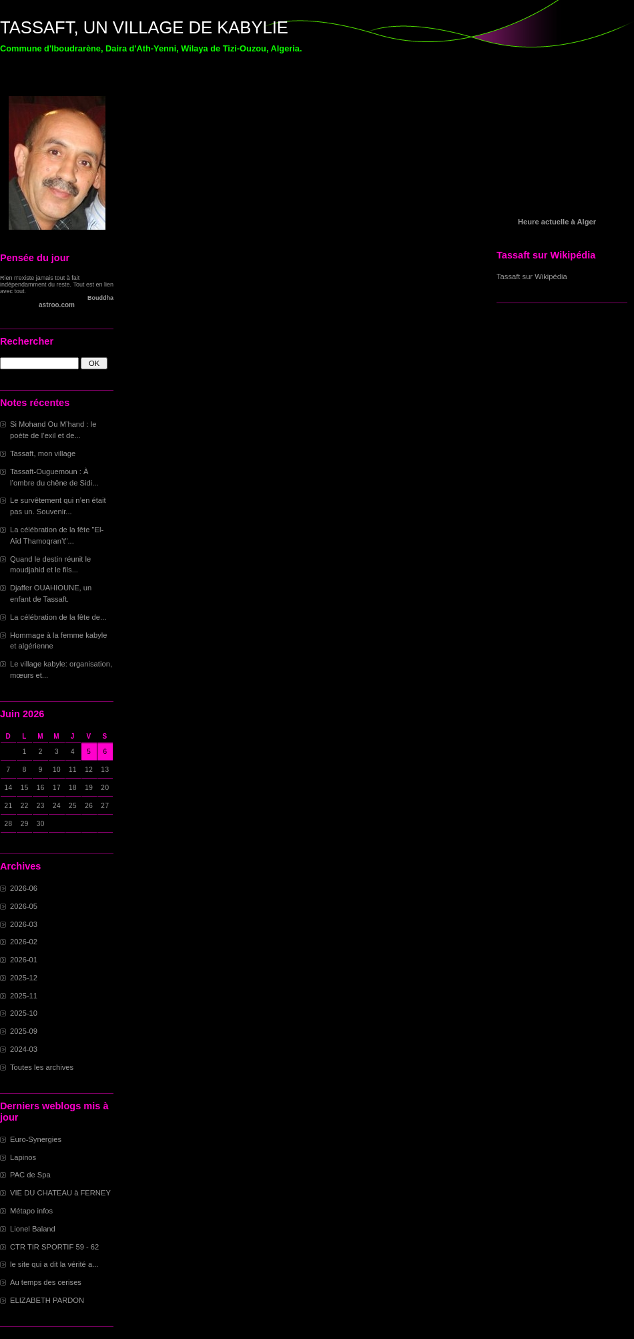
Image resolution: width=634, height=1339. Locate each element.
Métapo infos (31, 1211)
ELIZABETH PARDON (47, 1300)
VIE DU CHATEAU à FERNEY (60, 1193)
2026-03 (23, 924)
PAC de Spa (30, 1175)
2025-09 (23, 1031)
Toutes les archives (41, 1067)
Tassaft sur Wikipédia (532, 276)
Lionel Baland (32, 1229)
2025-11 (23, 996)
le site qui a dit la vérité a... (54, 1264)
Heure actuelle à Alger (557, 222)
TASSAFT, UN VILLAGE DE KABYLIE (144, 27)
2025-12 (23, 978)
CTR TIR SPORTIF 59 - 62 (54, 1247)
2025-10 (23, 1013)
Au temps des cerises (45, 1282)
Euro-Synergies (35, 1139)
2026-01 (23, 960)
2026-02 (23, 942)
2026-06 (23, 888)
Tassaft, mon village (42, 453)
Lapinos (23, 1157)
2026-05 (23, 906)
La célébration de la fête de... (58, 617)
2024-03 (23, 1049)
